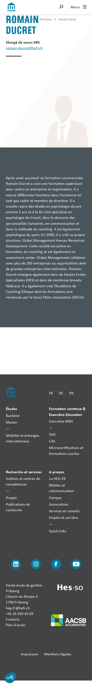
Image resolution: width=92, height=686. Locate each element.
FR (51, 392)
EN (71, 392)
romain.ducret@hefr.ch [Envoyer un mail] (24, 47)
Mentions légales (57, 654)
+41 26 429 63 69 (19, 613)
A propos (56, 471)
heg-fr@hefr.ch (18, 607)
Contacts (13, 619)
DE (61, 392)
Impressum (29, 654)
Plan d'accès (15, 624)
